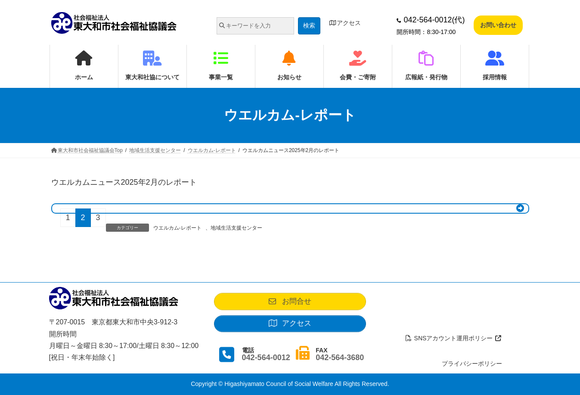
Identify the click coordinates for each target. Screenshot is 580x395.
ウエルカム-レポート (177, 228)
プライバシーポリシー (472, 363)
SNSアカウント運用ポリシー (453, 338)
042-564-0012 (266, 361)
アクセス (345, 22)
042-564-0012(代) (431, 20)
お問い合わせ (498, 25)
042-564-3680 (340, 361)
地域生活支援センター (236, 228)
